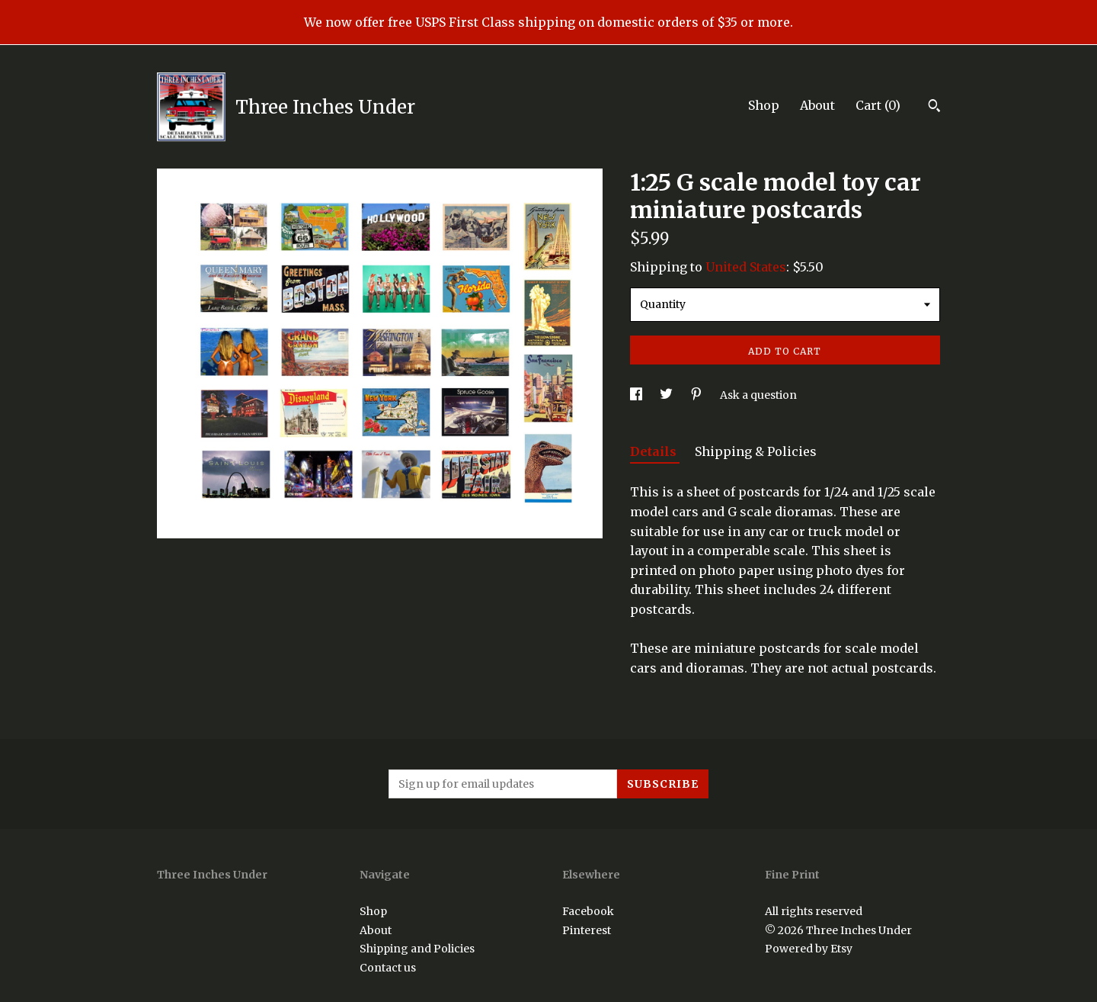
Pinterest (586, 930)
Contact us (388, 968)
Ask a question (758, 395)
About (817, 105)
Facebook (588, 911)
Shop (763, 105)
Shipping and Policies (417, 948)
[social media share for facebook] (637, 395)
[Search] (934, 107)
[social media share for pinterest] (697, 395)
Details (655, 451)
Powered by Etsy (808, 948)
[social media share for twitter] (667, 395)
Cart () (878, 105)
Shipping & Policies (756, 451)
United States (745, 267)
